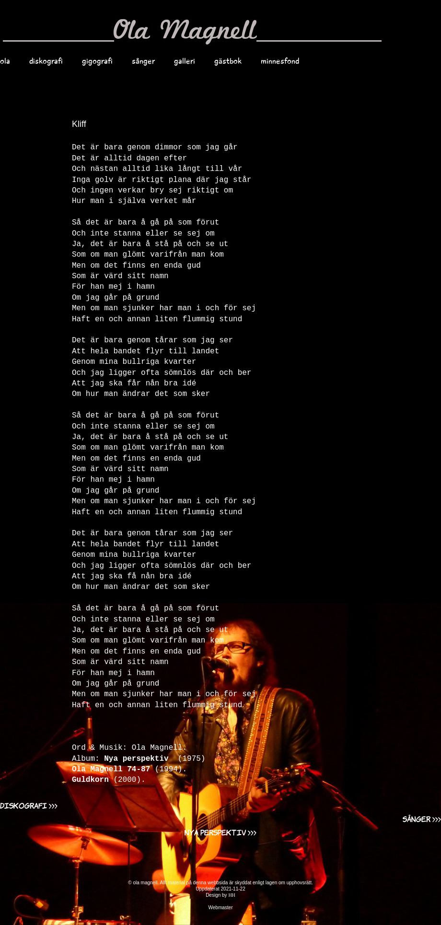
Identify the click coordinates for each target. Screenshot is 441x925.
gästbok (228, 61)
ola (5, 61)
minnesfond (280, 61)
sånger (143, 61)
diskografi (46, 61)
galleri (184, 61)
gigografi (97, 61)
